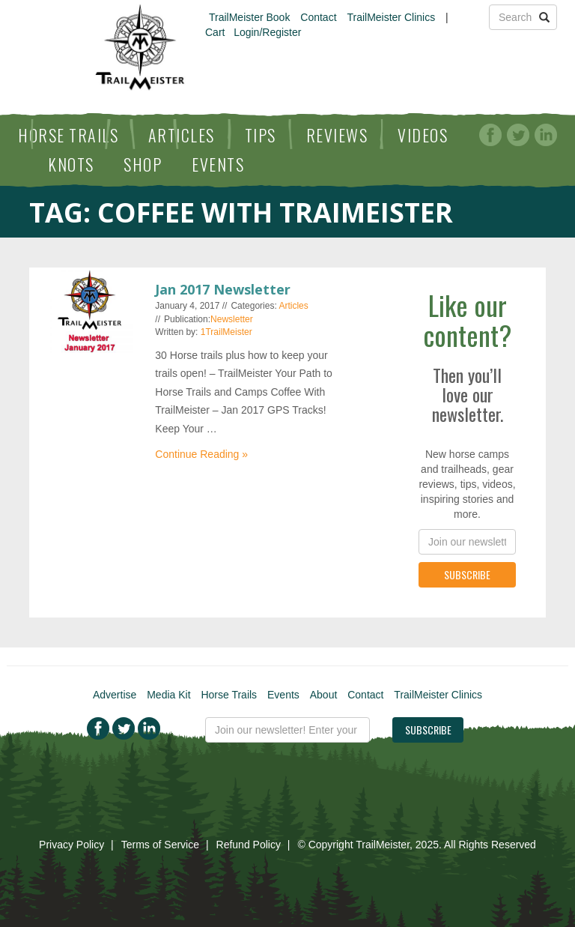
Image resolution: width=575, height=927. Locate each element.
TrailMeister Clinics (391, 17)
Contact (318, 17)
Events (218, 164)
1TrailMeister (226, 332)
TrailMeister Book (249, 17)
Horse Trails (68, 135)
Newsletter (231, 319)
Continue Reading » (201, 454)
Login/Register (267, 32)
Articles (181, 135)
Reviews (337, 135)
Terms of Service (160, 845)
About (324, 695)
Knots (71, 164)
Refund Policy (248, 845)
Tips (260, 135)
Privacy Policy (71, 845)
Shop (143, 164)
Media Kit (168, 695)
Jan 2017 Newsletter (222, 289)
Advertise (114, 695)
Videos (423, 135)
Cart (215, 32)
